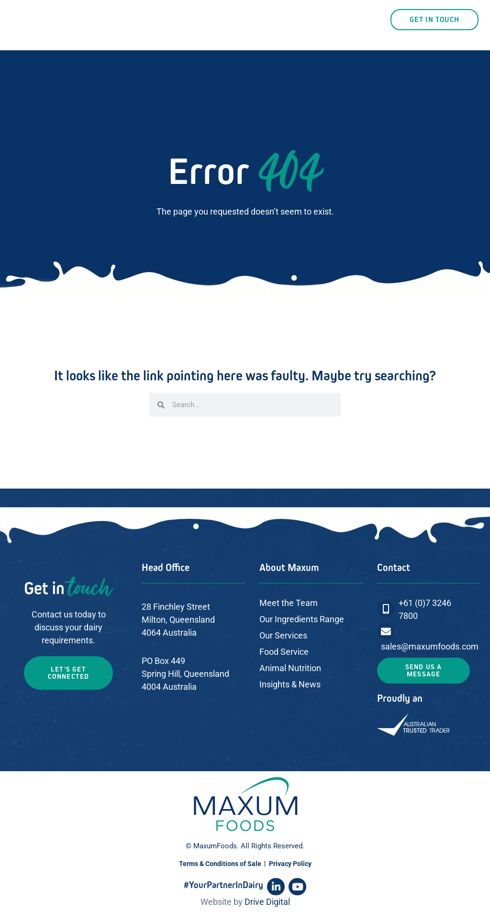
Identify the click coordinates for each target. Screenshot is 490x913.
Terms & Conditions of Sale (220, 863)
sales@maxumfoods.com (430, 646)
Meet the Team (288, 603)
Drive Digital (267, 902)
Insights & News (290, 684)
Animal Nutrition (290, 668)
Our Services (283, 635)
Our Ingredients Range (301, 619)
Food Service (284, 652)
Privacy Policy (290, 863)
